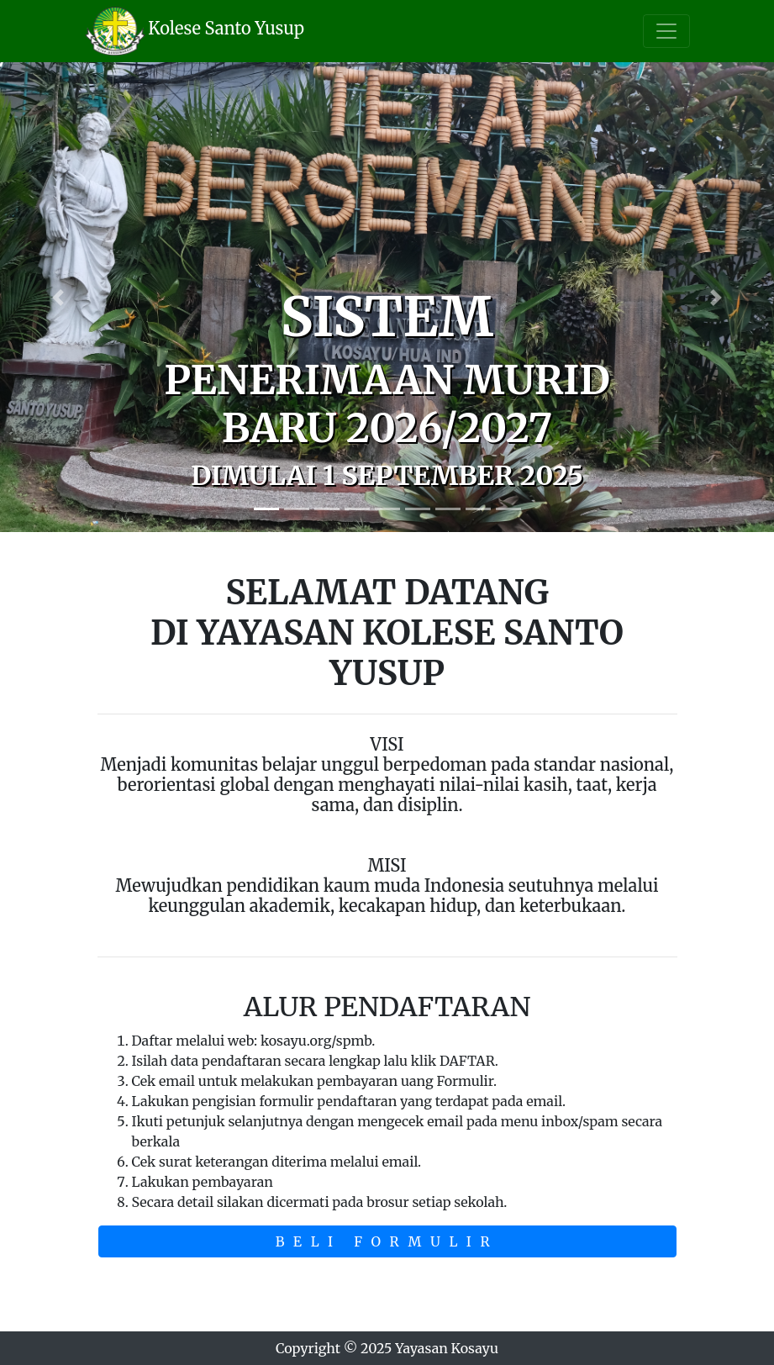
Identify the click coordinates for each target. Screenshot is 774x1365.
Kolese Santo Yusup (226, 28)
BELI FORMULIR (387, 1241)
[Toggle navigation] (666, 31)
